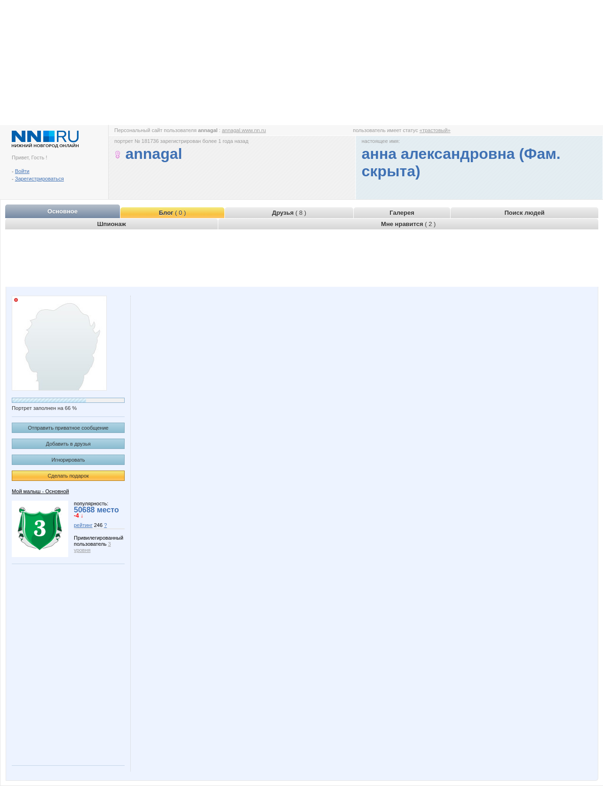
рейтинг (83, 525)
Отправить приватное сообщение (68, 428)
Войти (22, 171)
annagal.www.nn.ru (244, 130)
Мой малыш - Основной (40, 491)
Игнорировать (68, 460)
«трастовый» (435, 130)
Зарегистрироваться (39, 178)
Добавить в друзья (68, 444)
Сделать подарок (68, 476)
